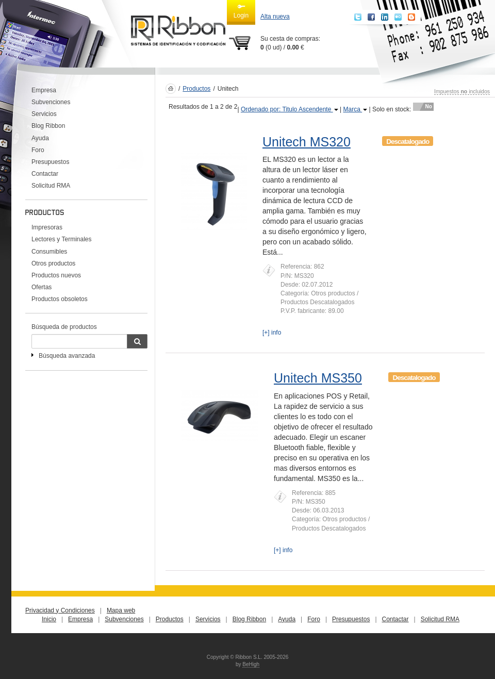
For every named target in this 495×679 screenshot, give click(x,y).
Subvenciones (50, 102)
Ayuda (40, 138)
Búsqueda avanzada (67, 355)
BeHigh (250, 664)
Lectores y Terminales (61, 239)
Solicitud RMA (50, 185)
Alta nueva (275, 16)
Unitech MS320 (306, 142)
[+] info (271, 332)
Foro (37, 150)
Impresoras (46, 227)
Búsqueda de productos (64, 326)
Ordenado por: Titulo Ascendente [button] (289, 109)
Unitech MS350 (318, 378)
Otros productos (53, 263)
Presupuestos (50, 161)
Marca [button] (355, 109)
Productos (196, 88)
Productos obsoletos (59, 299)
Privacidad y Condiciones (60, 610)
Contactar (44, 173)
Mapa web (121, 610)
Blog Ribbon (48, 125)
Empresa (43, 90)
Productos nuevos (56, 275)
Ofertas (41, 287)
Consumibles (49, 251)
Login (241, 11)
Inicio (49, 619)
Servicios (44, 114)
